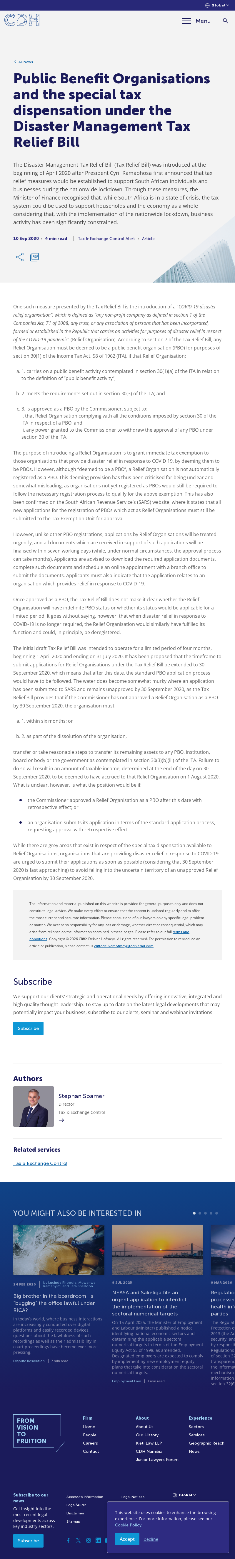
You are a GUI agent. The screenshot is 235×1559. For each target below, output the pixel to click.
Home (89, 1426)
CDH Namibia (149, 1451)
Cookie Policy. (128, 1525)
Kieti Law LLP (149, 1443)
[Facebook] (68, 1540)
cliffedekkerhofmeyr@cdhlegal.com (124, 946)
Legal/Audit (76, 1505)
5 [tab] (216, 1235)
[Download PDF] (34, 259)
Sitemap (73, 1521)
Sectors (196, 1426)
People (89, 1435)
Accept (127, 1539)
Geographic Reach (206, 1443)
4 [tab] (211, 1235)
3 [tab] (205, 1235)
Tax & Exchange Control (40, 1163)
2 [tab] (200, 1235)
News (194, 1451)
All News (26, 64)
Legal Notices (132, 1497)
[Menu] (196, 20)
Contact (91, 1451)
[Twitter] (78, 1540)
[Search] (225, 21)
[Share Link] (20, 259)
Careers (90, 1443)
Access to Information (84, 1497)
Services (197, 1435)
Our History (147, 1435)
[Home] (21, 21)
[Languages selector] (217, 5)
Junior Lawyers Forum (157, 1459)
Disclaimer (75, 1513)
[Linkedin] (98, 1540)
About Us (145, 1426)
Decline (151, 1539)
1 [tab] (194, 1235)
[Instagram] (88, 1540)
